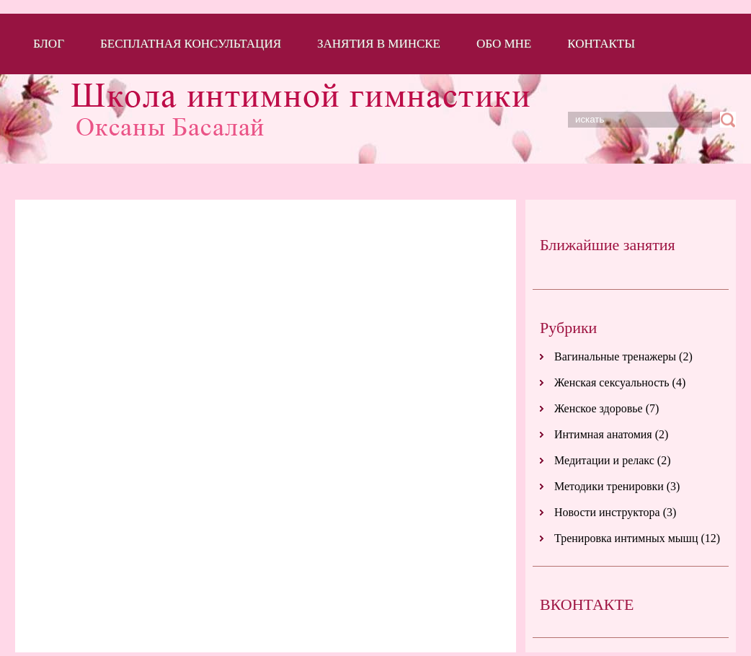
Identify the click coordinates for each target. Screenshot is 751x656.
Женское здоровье (598, 408)
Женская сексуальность (612, 382)
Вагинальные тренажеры (615, 356)
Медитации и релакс (604, 460)
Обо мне (503, 43)
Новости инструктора (607, 512)
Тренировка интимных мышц (626, 538)
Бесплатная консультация (190, 43)
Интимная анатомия (603, 434)
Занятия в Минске (378, 43)
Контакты (601, 43)
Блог (48, 43)
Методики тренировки (609, 486)
